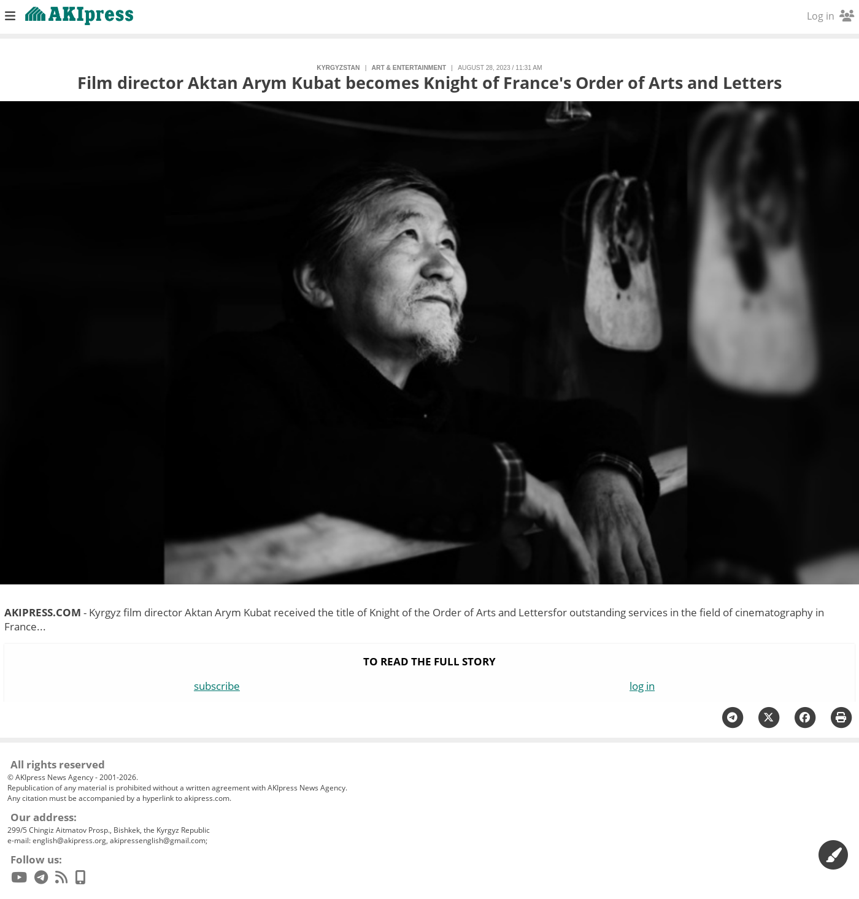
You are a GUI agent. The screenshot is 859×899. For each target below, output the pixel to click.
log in (642, 686)
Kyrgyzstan (338, 67)
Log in (830, 16)
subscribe (217, 686)
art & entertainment (409, 67)
